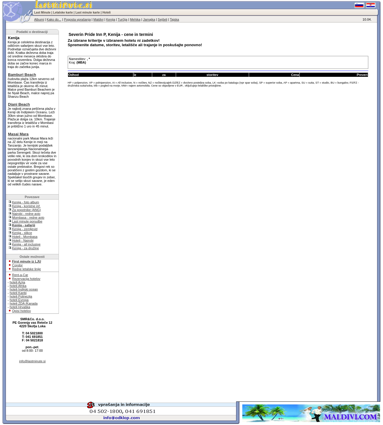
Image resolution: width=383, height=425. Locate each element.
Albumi (39, 19)
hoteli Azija (17, 282)
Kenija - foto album (25, 202)
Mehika (135, 19)
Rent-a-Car (20, 275)
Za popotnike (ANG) (26, 210)
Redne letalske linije (26, 269)
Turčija (122, 19)
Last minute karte (87, 12)
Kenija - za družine (25, 248)
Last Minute (42, 12)
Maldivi (98, 19)
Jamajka (149, 19)
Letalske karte (63, 12)
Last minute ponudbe (27, 221)
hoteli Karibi (18, 293)
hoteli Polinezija (21, 296)
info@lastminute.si (32, 361)
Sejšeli (162, 19)
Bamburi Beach (22, 74)
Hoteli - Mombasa (24, 236)
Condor (17, 265)
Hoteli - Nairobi (23, 240)
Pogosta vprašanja (77, 19)
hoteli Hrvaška (20, 307)
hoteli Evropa (19, 300)
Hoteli (106, 12)
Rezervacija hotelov (26, 278)
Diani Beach (19, 104)
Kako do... (54, 19)
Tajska (174, 19)
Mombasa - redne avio (28, 217)
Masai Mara (18, 134)
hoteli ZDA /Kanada (24, 303)
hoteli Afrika (18, 286)
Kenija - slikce (22, 233)
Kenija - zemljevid (24, 229)
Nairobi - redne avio (26, 213)
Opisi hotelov (21, 311)
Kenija (110, 19)
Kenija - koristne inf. (26, 206)
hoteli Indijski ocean (24, 289)
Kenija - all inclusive (26, 244)
